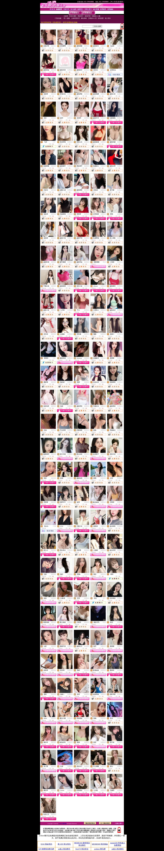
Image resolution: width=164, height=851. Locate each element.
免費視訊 (53, 46)
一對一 (54, 142)
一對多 (121, 70)
